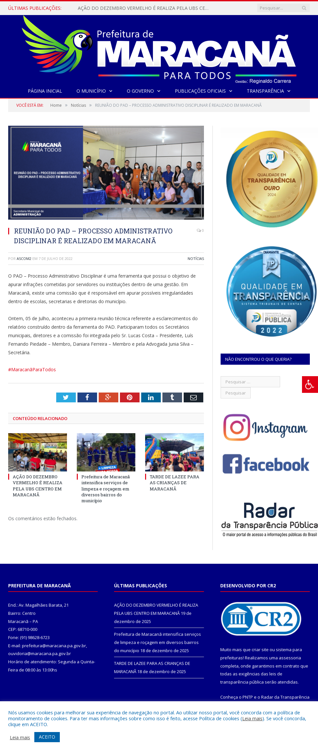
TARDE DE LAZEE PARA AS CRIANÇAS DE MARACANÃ (174, 482)
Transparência (265, 91)
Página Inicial (45, 91)
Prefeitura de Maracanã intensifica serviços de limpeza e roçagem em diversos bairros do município (105, 489)
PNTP (248, 697)
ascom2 (24, 258)
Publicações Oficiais (200, 91)
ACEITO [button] (47, 737)
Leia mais (252, 718)
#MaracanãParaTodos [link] (32, 369)
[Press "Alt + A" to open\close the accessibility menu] (310, 384)
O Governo (140, 91)
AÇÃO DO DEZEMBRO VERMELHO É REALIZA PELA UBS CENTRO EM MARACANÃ (145, 8)
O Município (91, 91)
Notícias (196, 258)
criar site (260, 649)
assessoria (290, 658)
